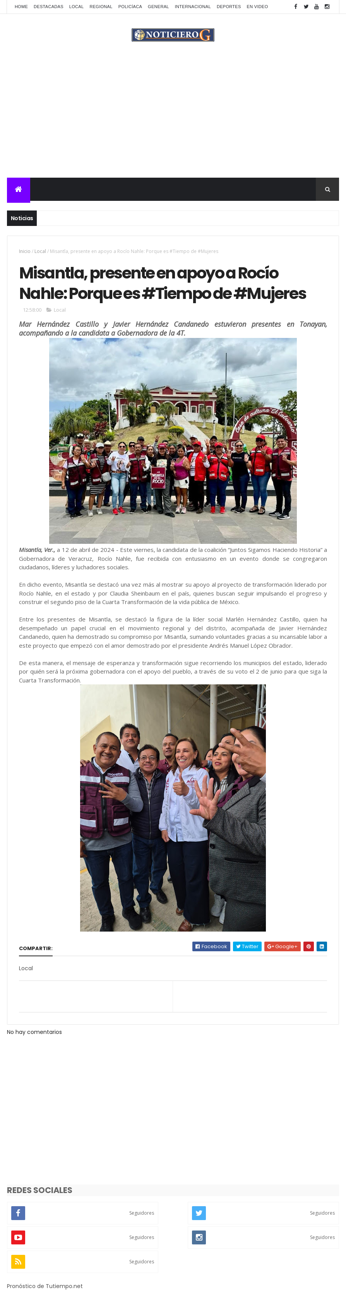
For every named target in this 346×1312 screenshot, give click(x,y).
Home (21, 6)
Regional (100, 6)
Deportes (229, 6)
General (158, 6)
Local (76, 6)
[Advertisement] (173, 120)
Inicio (25, 251)
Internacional (193, 6)
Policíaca (130, 6)
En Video (257, 6)
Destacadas (48, 6)
